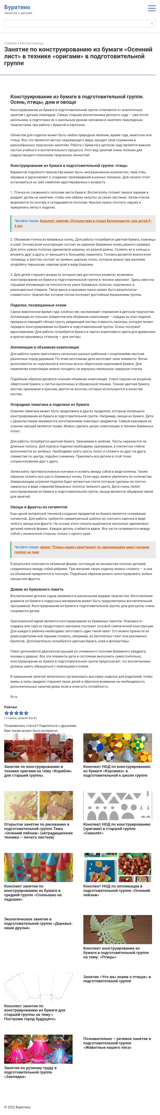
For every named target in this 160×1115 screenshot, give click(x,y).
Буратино (17, 7)
